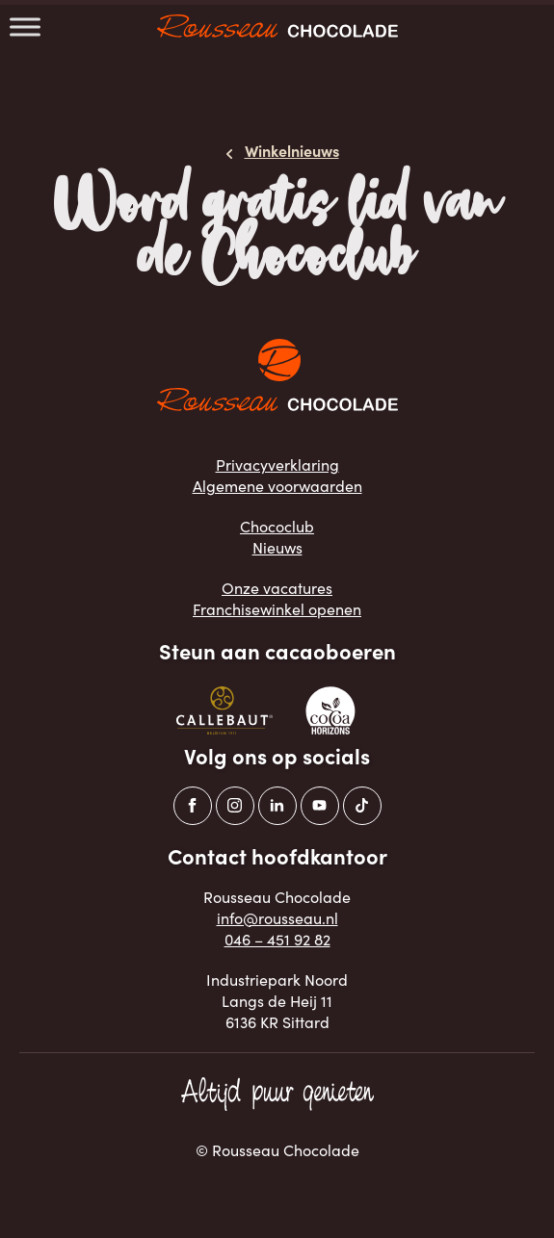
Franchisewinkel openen (277, 609)
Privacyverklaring (277, 464)
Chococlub (277, 526)
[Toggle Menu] (25, 26)
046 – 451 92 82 (277, 939)
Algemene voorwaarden (277, 486)
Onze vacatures (277, 588)
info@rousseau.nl (277, 918)
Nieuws (277, 547)
